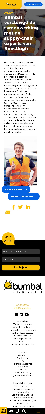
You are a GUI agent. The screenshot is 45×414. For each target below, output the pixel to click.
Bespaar (22, 341)
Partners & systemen (23, 364)
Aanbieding (22, 321)
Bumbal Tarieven (22, 336)
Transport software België (22, 406)
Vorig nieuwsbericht (16, 189)
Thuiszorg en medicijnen (22, 389)
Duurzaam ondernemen (22, 344)
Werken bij (22, 358)
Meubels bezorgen (22, 383)
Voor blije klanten (22, 339)
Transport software (22, 324)
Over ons (22, 355)
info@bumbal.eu (22, 308)
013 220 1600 (22, 305)
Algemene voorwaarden (22, 375)
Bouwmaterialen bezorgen (22, 400)
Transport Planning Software (22, 330)
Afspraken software (22, 327)
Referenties (22, 367)
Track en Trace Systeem (22, 333)
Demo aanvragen (33, 4)
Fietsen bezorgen (22, 386)
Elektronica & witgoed (22, 395)
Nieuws (22, 352)
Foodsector (22, 403)
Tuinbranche (22, 392)
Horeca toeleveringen (22, 398)
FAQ (23, 361)
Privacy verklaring (22, 372)
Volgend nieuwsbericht (23, 196)
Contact (22, 370)
